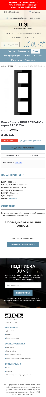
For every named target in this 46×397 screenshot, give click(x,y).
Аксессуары (30, 60)
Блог (8, 367)
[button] (33, 44)
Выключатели (24, 51)
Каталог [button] (9, 33)
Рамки (35, 51)
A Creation (13, 198)
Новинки (16, 38)
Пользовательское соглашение (18, 358)
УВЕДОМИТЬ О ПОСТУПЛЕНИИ (23, 148)
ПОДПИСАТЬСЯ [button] (23, 293)
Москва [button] (18, 163)
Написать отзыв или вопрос (23, 244)
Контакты (29, 38)
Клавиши (38, 56)
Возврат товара (12, 338)
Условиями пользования (29, 300)
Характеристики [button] (12, 155)
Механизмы (16, 60)
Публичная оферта (13, 355)
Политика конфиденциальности (19, 375)
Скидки (9, 371)
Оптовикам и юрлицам (29, 33)
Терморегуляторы (12, 56)
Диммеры (27, 56)
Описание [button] (34, 155)
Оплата (9, 334)
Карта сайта (11, 351)
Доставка (10, 331)
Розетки (11, 51)
